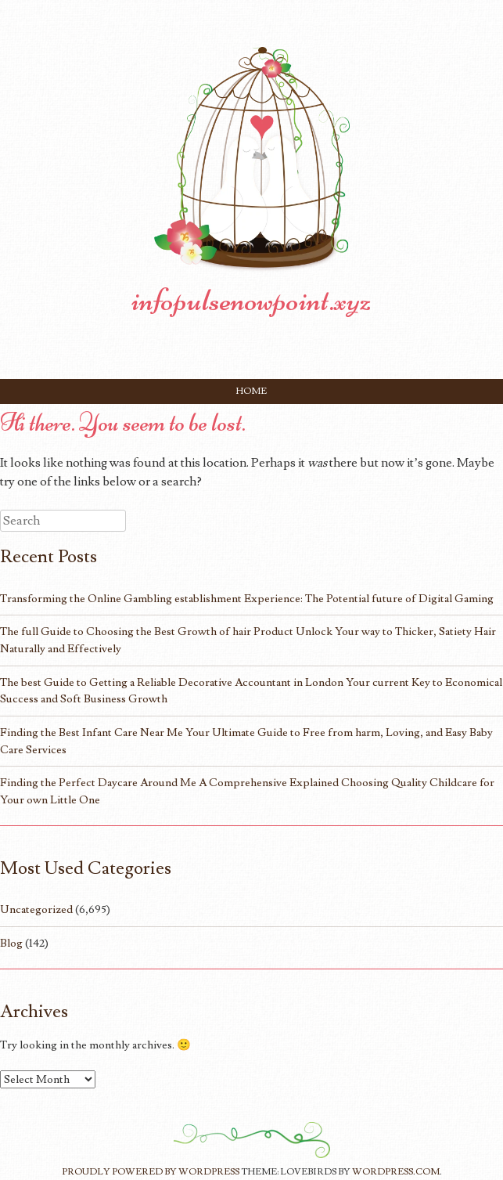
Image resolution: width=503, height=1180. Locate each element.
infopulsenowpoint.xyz (251, 299)
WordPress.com (396, 1172)
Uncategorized (36, 909)
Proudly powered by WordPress (150, 1172)
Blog (11, 943)
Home (251, 391)
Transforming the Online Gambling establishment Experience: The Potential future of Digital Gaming (247, 598)
